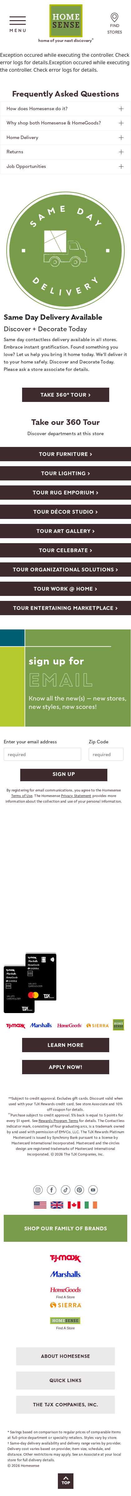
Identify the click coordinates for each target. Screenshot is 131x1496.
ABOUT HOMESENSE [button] (65, 1356)
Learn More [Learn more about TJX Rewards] (66, 1044)
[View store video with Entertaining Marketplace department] (65, 607)
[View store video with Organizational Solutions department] (65, 569)
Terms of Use (21, 795)
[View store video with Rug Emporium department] (65, 492)
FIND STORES (114, 24)
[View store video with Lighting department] (65, 473)
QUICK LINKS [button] (65, 1380)
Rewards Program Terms (58, 1120)
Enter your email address (30, 741)
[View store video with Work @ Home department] (65, 588)
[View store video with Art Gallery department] (65, 530)
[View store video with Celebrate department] (65, 550)
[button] (17, 24)
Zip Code (98, 741)
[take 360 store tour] (65, 394)
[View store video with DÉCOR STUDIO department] (65, 511)
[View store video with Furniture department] (65, 453)
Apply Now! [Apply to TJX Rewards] (65, 1066)
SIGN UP (64, 773)
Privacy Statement (76, 795)
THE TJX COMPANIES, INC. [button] (65, 1404)
